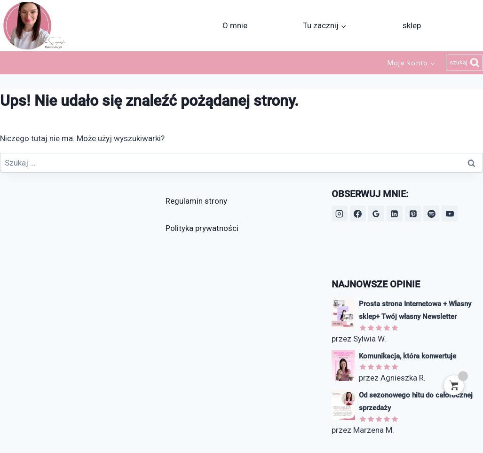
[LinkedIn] (395, 214)
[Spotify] (431, 214)
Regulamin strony (196, 201)
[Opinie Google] (376, 214)
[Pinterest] (413, 214)
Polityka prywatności (202, 228)
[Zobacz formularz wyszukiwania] (464, 63)
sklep (412, 25)
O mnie (234, 25)
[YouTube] (450, 214)
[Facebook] (358, 214)
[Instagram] (340, 214)
